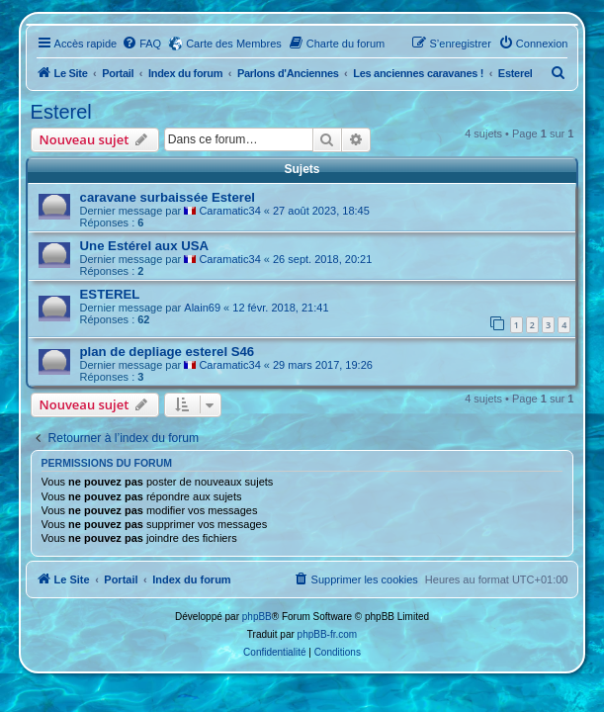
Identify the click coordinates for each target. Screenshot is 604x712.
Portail (117, 73)
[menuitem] (141, 43)
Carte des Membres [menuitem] (234, 43)
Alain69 (202, 307)
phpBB (257, 616)
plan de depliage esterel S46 (167, 351)
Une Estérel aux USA (144, 245)
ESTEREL (110, 294)
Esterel (61, 112)
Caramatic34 (229, 211)
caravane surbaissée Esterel (167, 197)
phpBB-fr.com (328, 634)
